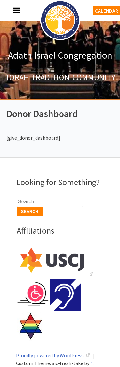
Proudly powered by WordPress (50, 355)
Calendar (106, 10)
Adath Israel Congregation (60, 55)
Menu (9, 10)
